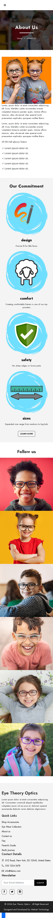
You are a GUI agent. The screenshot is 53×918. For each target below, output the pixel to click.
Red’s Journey (8, 850)
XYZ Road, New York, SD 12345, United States (26, 860)
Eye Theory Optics (20, 793)
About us (6, 831)
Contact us (7, 836)
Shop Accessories (10, 822)
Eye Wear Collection (11, 826)
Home (19, 38)
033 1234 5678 (11, 865)
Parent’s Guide (9, 845)
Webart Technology (40, 909)
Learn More (26, 433)
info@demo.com (11, 871)
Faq (3, 840)
